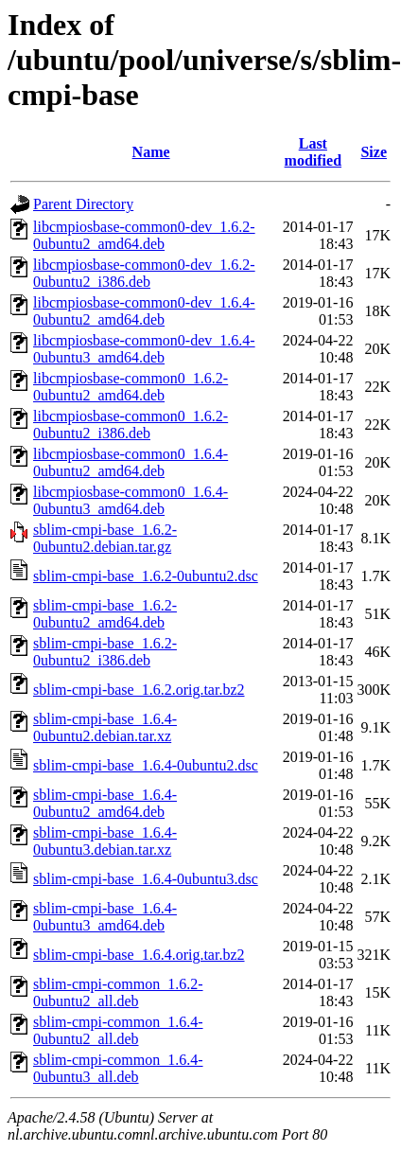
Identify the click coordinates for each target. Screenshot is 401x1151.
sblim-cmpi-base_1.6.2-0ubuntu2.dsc (145, 576)
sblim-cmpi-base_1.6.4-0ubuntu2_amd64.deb (105, 803)
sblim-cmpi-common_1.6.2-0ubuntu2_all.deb (118, 992)
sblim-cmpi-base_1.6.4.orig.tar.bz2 (139, 955)
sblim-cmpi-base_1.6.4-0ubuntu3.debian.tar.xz (105, 841)
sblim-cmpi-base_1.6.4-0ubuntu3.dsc (145, 879)
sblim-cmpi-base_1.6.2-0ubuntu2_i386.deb (105, 651)
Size (373, 152)
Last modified (313, 151)
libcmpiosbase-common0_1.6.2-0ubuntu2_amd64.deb (130, 386)
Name (151, 152)
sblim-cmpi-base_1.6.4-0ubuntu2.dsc (145, 765)
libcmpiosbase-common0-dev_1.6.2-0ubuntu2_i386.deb (144, 273)
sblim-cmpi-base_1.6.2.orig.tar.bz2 (139, 690)
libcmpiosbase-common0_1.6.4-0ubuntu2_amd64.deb (130, 462)
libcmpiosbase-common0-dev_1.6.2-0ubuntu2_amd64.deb (144, 235)
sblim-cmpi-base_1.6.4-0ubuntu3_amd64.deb (105, 916)
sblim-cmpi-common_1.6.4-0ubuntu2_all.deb (118, 1030)
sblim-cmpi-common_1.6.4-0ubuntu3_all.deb (118, 1068)
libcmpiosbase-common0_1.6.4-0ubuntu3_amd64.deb (130, 500)
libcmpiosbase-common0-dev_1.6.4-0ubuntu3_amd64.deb (144, 348)
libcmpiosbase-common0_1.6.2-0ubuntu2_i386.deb (130, 424)
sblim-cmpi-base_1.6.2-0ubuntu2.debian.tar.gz (105, 538)
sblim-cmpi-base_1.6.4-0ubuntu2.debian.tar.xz (105, 727)
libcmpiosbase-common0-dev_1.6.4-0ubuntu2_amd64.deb (144, 311)
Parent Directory (83, 204)
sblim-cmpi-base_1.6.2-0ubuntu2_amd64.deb (105, 613)
